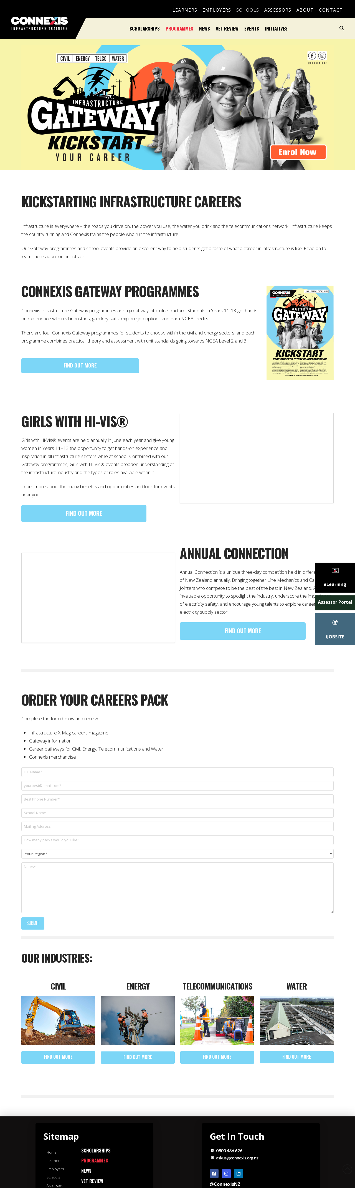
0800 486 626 (229, 1150)
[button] (341, 28)
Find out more (80, 365)
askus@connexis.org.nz (237, 1157)
